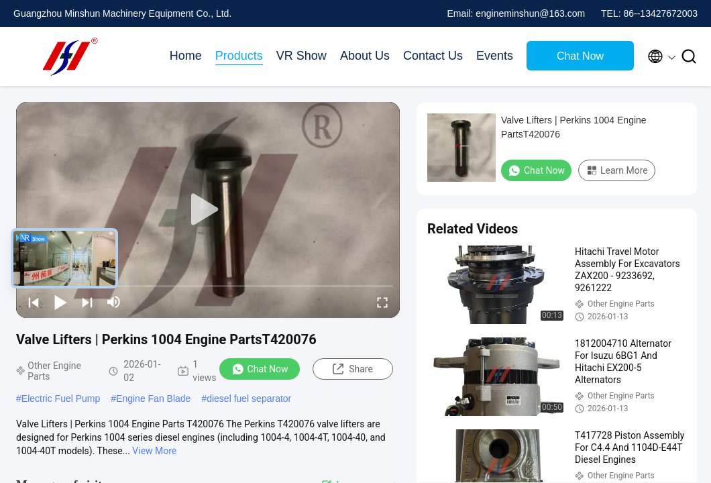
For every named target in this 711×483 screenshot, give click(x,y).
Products (239, 55)
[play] (208, 210)
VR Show (301, 55)
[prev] (33, 302)
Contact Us (433, 55)
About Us (365, 55)
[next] (87, 302)
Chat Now (580, 56)
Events (494, 55)
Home (186, 55)
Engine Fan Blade (153, 398)
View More (154, 450)
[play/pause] (60, 302)
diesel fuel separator (249, 398)
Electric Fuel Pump (60, 398)
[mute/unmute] (114, 302)
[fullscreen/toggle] (382, 302)
